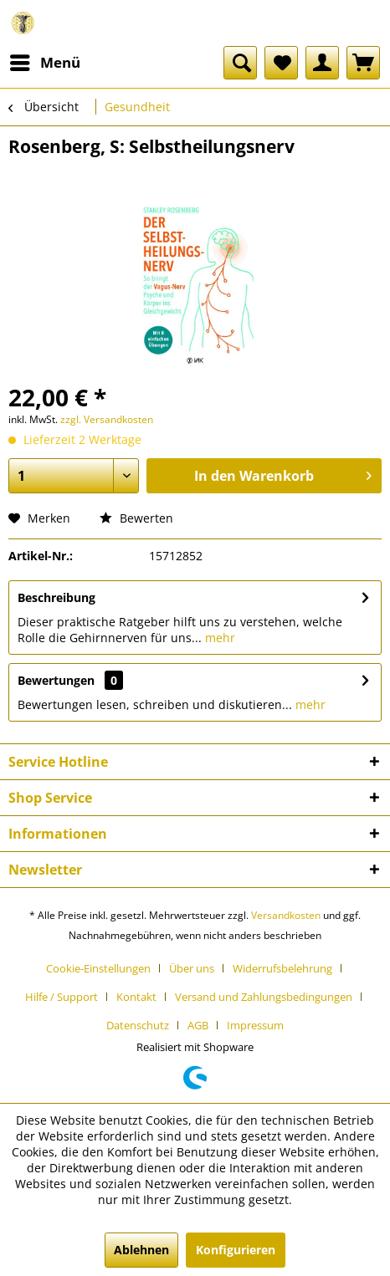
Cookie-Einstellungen (98, 968)
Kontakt (136, 996)
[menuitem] (44, 62)
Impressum (255, 1025)
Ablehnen (141, 1250)
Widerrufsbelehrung (282, 968)
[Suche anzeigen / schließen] (240, 62)
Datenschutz (137, 1025)
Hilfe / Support (61, 996)
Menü (45, 60)
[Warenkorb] (363, 62)
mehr (218, 638)
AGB (197, 1025)
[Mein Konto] (322, 62)
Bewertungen (56, 680)
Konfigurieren (235, 1250)
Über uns (191, 968)
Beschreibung (56, 597)
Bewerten (136, 518)
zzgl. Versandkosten (106, 419)
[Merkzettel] (281, 62)
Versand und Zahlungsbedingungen (263, 996)
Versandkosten (286, 915)
